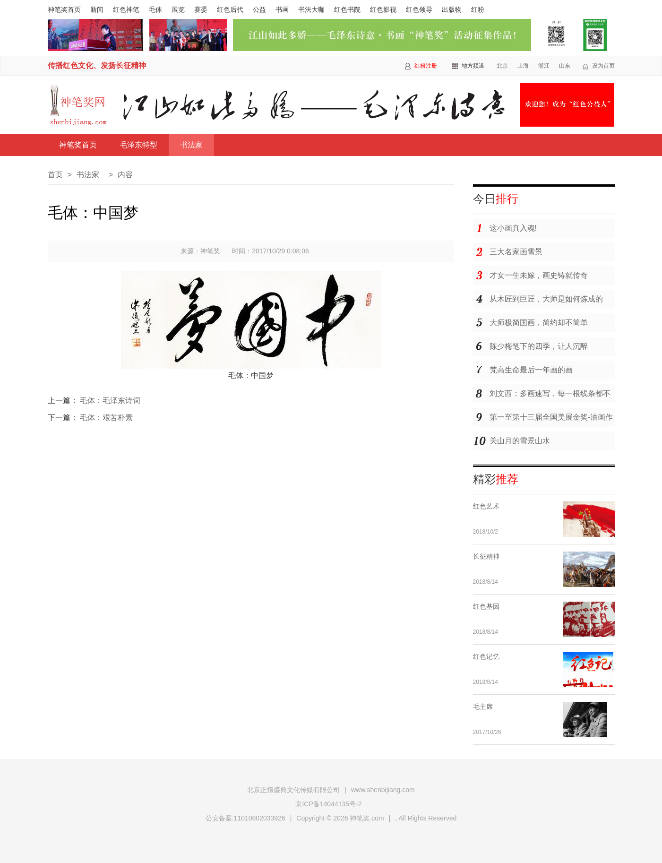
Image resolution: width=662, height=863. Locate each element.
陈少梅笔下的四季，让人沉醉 (539, 346)
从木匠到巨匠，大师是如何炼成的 (546, 299)
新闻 (96, 9)
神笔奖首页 (64, 9)
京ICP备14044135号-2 (328, 804)
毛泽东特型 (138, 145)
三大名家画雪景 (516, 252)
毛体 (155, 9)
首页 (55, 175)
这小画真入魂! (513, 228)
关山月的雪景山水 (520, 441)
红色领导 (419, 9)
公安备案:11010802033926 (245, 818)
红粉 (477, 9)
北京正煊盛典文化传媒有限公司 (293, 790)
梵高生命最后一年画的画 (531, 370)
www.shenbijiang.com (383, 790)
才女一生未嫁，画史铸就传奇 (539, 275)
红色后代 (230, 9)
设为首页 (603, 65)
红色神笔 (126, 9)
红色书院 (347, 9)
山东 (564, 65)
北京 (502, 65)
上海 (523, 65)
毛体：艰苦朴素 (106, 418)
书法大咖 (311, 9)
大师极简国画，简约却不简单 (539, 323)
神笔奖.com (367, 818)
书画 (282, 9)
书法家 (191, 145)
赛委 (200, 9)
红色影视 (383, 9)
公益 (259, 9)
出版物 (452, 9)
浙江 (544, 65)
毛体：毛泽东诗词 (110, 401)
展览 (178, 9)
